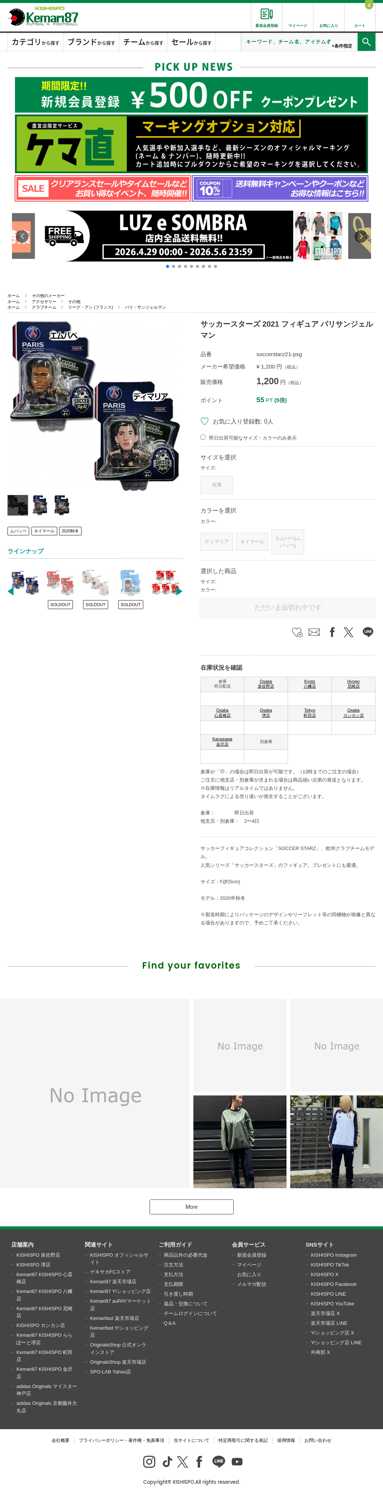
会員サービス (249, 1244)
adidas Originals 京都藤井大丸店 (46, 1406)
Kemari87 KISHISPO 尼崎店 (44, 1312)
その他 (74, 301)
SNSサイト (320, 1244)
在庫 (217, 484)
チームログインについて (190, 1313)
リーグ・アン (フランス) (90, 307)
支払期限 (173, 1284)
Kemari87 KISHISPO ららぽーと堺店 (44, 1338)
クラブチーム (44, 307)
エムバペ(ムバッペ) (288, 541)
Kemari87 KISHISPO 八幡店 (44, 1295)
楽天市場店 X (325, 1313)
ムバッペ (18, 531)
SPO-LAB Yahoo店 (110, 1372)
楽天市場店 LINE (329, 1323)
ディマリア (217, 541)
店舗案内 (22, 1244)
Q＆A (170, 1323)
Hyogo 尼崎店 (353, 684)
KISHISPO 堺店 (33, 1265)
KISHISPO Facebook (333, 1284)
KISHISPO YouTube (332, 1303)
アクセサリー (44, 301)
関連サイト (99, 1244)
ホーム (13, 295)
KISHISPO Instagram (334, 1255)
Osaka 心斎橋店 (222, 713)
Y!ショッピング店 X (332, 1333)
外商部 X (320, 1352)
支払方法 (173, 1274)
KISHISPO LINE (328, 1294)
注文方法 (173, 1265)
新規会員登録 (251, 1255)
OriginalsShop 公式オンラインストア (118, 1348)
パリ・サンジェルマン (145, 307)
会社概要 (61, 1440)
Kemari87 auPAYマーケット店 (120, 1304)
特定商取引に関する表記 (243, 1440)
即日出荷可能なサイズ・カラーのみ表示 (253, 438)
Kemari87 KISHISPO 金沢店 (44, 1372)
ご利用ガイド (175, 1244)
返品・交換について (186, 1303)
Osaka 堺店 (266, 713)
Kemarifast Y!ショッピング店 (119, 1331)
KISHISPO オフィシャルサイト (119, 1258)
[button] (167, 266)
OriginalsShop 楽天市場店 (118, 1362)
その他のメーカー (48, 295)
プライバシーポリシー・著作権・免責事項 (121, 1440)
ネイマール (44, 531)
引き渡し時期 (178, 1294)
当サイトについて (191, 1440)
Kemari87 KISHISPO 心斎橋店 (44, 1278)
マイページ (249, 1265)
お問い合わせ (317, 1440)
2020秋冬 (70, 531)
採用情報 (286, 1440)
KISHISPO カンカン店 (40, 1325)
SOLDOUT (60, 604)
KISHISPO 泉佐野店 (38, 1255)
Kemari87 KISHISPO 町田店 (44, 1356)
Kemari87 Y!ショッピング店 (120, 1291)
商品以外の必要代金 (186, 1255)
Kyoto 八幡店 (310, 684)
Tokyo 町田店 (310, 713)
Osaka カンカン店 (353, 713)
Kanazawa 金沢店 (222, 741)
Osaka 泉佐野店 (266, 684)
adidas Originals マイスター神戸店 (46, 1390)
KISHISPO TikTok (330, 1265)
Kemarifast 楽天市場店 (114, 1318)
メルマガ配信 (251, 1284)
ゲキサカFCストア (110, 1272)
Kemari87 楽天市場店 (113, 1281)
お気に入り (249, 1274)
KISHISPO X (324, 1274)
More (191, 1207)
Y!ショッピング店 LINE (336, 1342)
